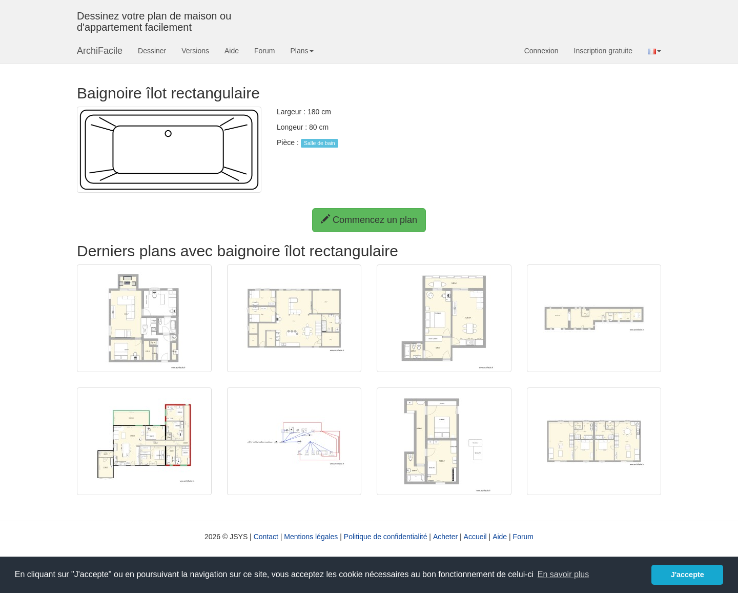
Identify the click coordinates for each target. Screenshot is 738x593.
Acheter (445, 537)
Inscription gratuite (603, 51)
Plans (301, 51)
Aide (231, 51)
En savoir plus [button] (563, 574)
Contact (266, 537)
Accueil (475, 537)
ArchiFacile (99, 51)
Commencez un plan (369, 219)
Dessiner (152, 51)
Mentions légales (311, 537)
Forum (264, 51)
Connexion (541, 51)
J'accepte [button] (687, 574)
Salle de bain (319, 143)
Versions (195, 51)
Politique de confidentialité (385, 537)
